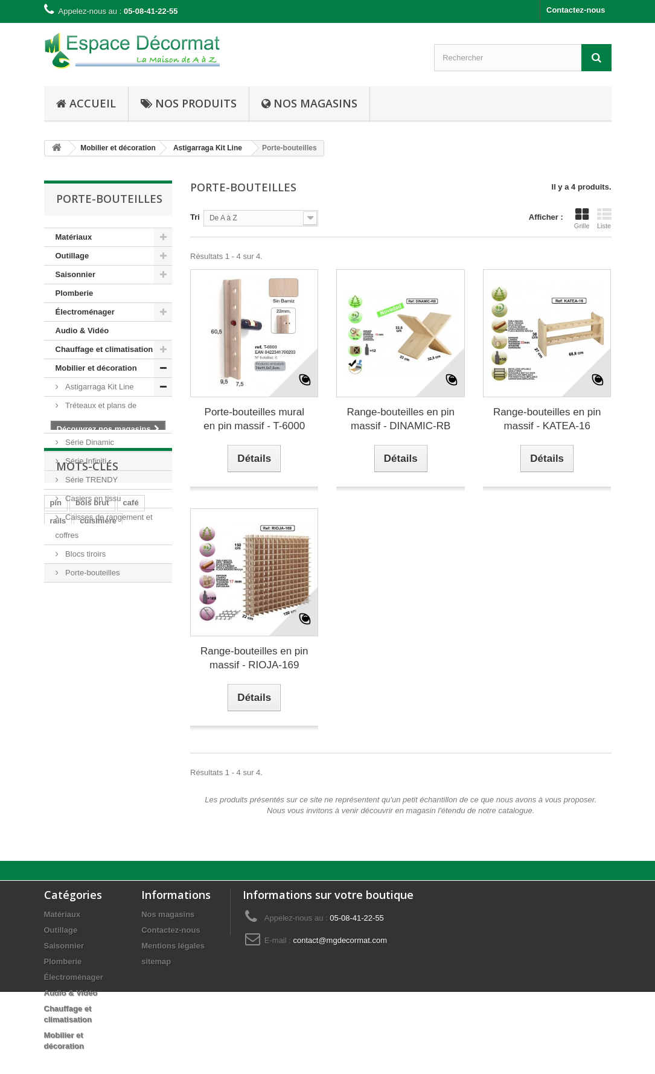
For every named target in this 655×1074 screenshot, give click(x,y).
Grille (582, 218)
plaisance (68, 725)
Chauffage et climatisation (104, 349)
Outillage (72, 255)
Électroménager (85, 311)
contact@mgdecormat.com (340, 940)
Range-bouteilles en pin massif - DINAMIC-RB (401, 419)
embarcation (124, 744)
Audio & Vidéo (82, 330)
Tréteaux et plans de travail (96, 414)
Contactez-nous (575, 9)
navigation (119, 725)
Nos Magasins (309, 103)
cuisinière (98, 707)
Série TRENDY (90, 479)
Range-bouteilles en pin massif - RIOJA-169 (254, 658)
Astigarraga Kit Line (98, 386)
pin (56, 689)
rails (58, 707)
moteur (63, 762)
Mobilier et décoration (96, 367)
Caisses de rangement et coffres (104, 526)
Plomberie (75, 293)
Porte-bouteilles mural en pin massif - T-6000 (254, 419)
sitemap (156, 961)
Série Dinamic (89, 442)
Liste (604, 218)
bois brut (92, 689)
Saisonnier (75, 274)
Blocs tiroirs (84, 553)
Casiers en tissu (92, 498)
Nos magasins (167, 914)
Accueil (86, 103)
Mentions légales (173, 945)
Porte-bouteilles (91, 572)
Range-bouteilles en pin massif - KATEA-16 (547, 419)
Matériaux (74, 236)
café (131, 689)
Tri (195, 217)
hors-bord (68, 744)
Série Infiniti (85, 460)
